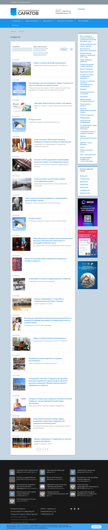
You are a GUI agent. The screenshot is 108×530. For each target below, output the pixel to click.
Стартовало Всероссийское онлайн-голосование (52, 103)
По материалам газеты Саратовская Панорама (88, 127)
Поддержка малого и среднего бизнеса (88, 132)
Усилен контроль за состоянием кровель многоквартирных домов (49, 180)
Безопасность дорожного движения (88, 49)
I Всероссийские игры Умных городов (88, 45)
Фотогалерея (83, 21)
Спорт (82, 147)
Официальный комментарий (85, 121)
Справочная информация (20, 2)
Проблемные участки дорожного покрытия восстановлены (45, 360)
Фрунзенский (85, 193)
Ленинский (84, 187)
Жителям (81, 9)
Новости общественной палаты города (88, 110)
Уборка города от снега (86, 151)
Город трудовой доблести (86, 60)
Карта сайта (22, 517)
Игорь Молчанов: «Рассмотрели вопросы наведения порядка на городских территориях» (52, 141)
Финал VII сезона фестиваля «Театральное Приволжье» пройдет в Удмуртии (46, 260)
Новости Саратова (86, 115)
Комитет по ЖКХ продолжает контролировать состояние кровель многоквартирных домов (51, 161)
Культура (83, 89)
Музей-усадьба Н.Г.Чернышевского (87, 100)
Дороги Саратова (86, 69)
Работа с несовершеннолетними (88, 138)
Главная (13, 31)
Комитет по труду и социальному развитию (87, 76)
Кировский (84, 184)
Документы (47, 21)
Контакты (15, 25)
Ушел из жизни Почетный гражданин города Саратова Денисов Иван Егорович (46, 199)
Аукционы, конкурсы (65, 21)
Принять (96, 527)
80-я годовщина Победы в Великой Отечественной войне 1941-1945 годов (88, 38)
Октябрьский (84, 190)
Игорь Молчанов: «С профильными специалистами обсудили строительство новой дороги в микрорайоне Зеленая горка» (53, 241)
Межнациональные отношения (87, 93)
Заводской (84, 182)
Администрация (31, 21)
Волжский (83, 176)
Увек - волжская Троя (88, 154)
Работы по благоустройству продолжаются (50, 63)
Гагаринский (84, 179)
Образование (85, 118)
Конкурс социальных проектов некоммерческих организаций (87, 83)
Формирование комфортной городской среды (86, 159)
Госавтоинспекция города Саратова (86, 65)
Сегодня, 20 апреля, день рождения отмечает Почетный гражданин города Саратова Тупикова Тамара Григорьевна (50, 401)
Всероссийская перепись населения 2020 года (87, 55)
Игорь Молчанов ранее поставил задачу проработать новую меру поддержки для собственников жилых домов (49, 421)
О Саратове (16, 21)
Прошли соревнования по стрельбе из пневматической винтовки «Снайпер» (49, 300)
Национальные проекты (85, 105)
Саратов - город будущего (86, 143)
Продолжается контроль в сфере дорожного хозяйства (50, 279)
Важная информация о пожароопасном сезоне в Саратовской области (52, 440)
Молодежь (84, 96)
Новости (21, 31)
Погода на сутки (35, 119)
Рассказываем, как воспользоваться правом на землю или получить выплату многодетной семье (51, 84)
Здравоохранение (86, 72)
